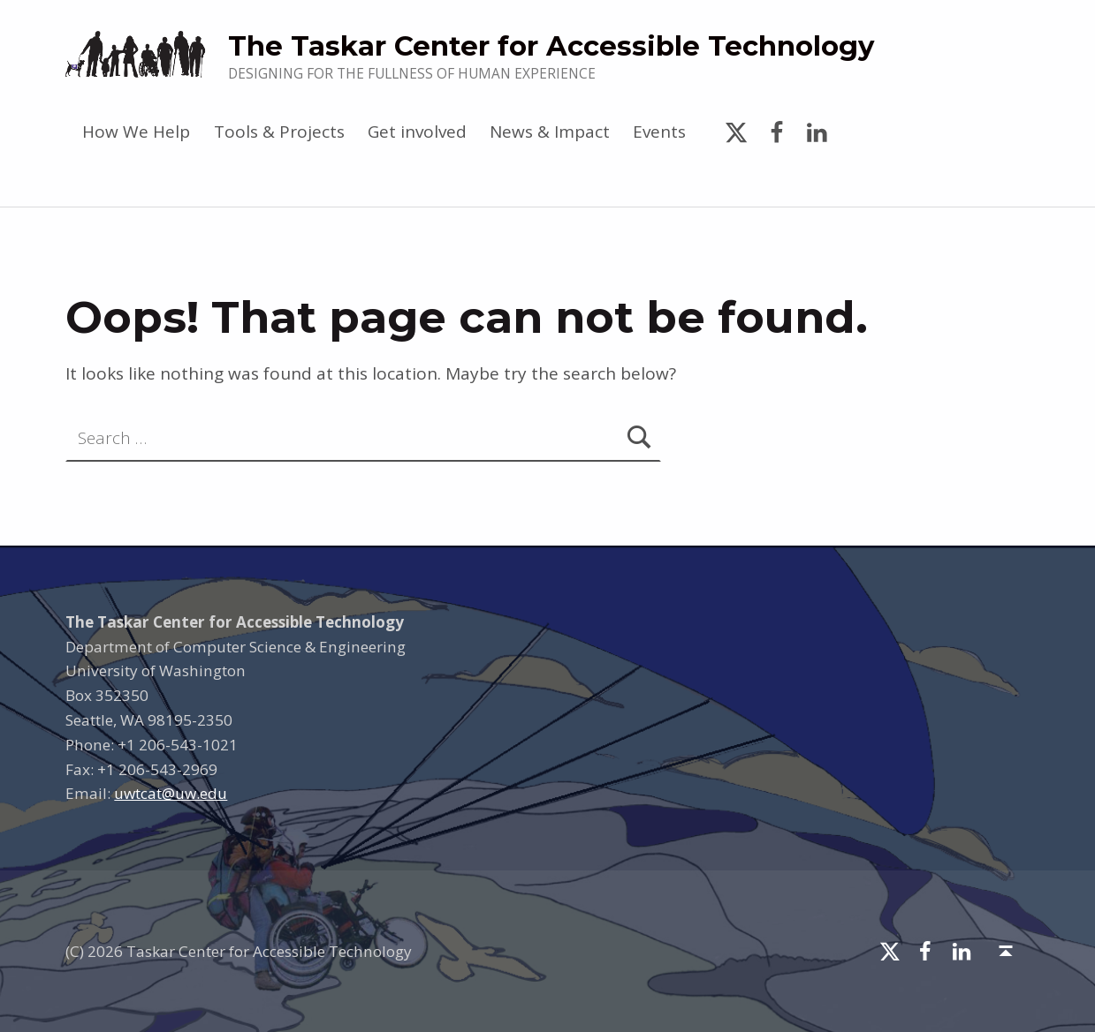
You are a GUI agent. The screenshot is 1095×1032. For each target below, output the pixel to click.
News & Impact (550, 131)
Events (659, 131)
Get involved (417, 131)
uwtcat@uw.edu (170, 793)
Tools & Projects (279, 131)
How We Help (136, 131)
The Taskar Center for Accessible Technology (551, 46)
